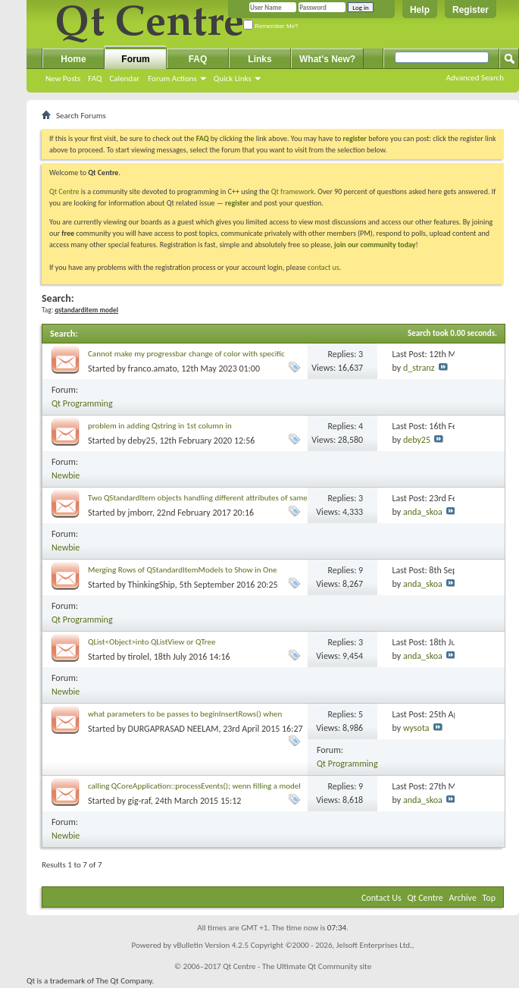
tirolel (138, 656)
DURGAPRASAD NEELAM (173, 728)
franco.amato (152, 368)
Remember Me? (271, 26)
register (237, 203)
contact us (323, 267)
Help (420, 10)
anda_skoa (422, 512)
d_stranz (419, 367)
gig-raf (139, 800)
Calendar (124, 78)
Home (73, 59)
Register (470, 10)
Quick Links (233, 78)
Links (259, 59)
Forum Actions (172, 78)
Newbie (66, 475)
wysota (416, 728)
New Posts (62, 78)
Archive (463, 897)
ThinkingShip (151, 584)
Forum (135, 59)
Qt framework (292, 191)
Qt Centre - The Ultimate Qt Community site (297, 966)
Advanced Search (475, 78)
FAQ (95, 78)
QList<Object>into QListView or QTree (151, 642)
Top (489, 897)
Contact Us (381, 897)
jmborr (140, 512)
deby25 (141, 440)
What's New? (327, 59)
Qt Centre (64, 191)
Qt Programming (82, 403)
